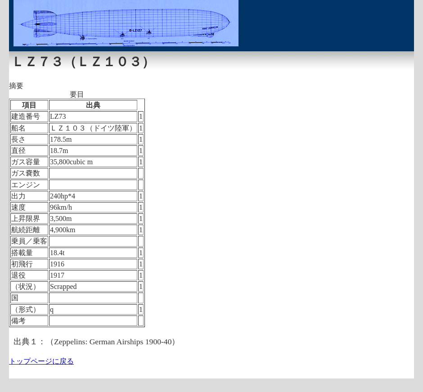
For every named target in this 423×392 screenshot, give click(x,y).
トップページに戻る (41, 361)
